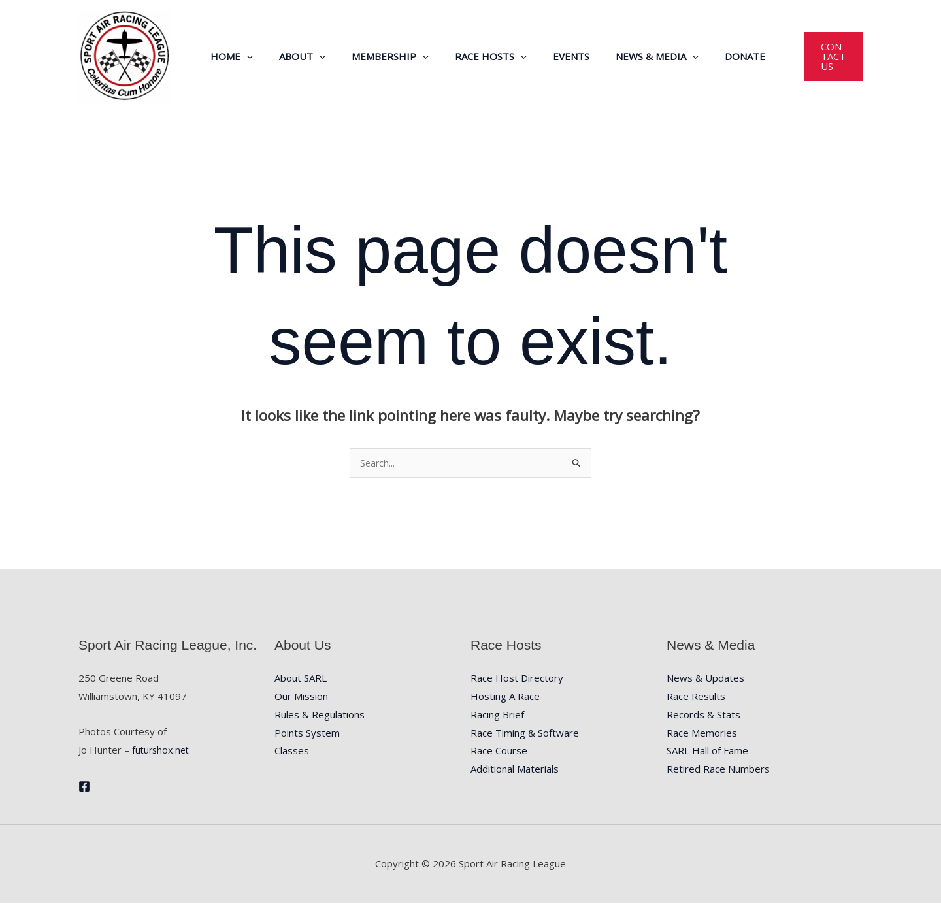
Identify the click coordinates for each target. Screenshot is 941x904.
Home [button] (234, 56)
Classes (291, 751)
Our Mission (301, 696)
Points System (307, 733)
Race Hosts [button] (474, 56)
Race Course (498, 751)
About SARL (300, 678)
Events (547, 56)
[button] (249, 56)
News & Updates (705, 678)
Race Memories (702, 733)
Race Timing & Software (524, 733)
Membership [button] (379, 56)
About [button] (298, 56)
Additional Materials (514, 769)
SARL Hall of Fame (707, 751)
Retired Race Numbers (718, 769)
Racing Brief (497, 715)
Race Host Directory (516, 678)
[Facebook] (84, 787)
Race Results (696, 696)
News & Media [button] (627, 56)
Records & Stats (703, 715)
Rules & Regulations (319, 715)
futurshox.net (162, 750)
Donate (708, 56)
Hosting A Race (505, 696)
